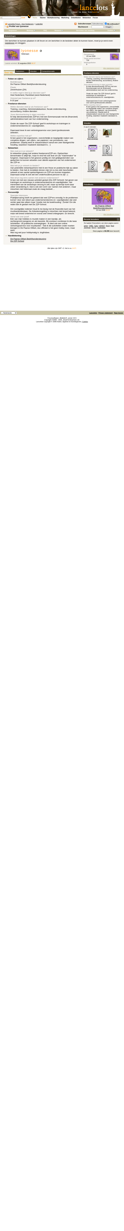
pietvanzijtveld (92, 171)
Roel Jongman (92, 139)
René (108, 226)
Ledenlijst (39, 24)
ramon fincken (107, 155)
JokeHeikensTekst (108, 172)
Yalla (107, 136)
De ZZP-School (17, 241)
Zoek (23, 18)
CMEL (91, 226)
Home (35, 18)
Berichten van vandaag (85, 30)
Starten (43, 18)
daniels (92, 150)
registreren (10, 43)
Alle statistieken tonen (111, 68)
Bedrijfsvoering (53, 18)
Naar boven (118, 313)
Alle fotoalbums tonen (111, 214)
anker (86, 226)
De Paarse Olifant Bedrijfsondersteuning (28, 239)
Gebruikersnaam (84, 24)
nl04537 (102, 226)
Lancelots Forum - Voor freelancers (21, 24)
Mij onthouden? (112, 24)
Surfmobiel (101, 227)
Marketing (65, 18)
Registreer (13, 30)
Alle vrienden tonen (112, 180)
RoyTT (94, 227)
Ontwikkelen (76, 18)
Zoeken (111, 30)
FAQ (45, 30)
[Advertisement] (28, 281)
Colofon (85, 322)
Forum (95, 18)
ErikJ (96, 226)
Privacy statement (105, 313)
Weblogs (31, 30)
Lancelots (93, 313)
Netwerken (87, 18)
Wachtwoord (83, 27)
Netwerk (59, 30)
